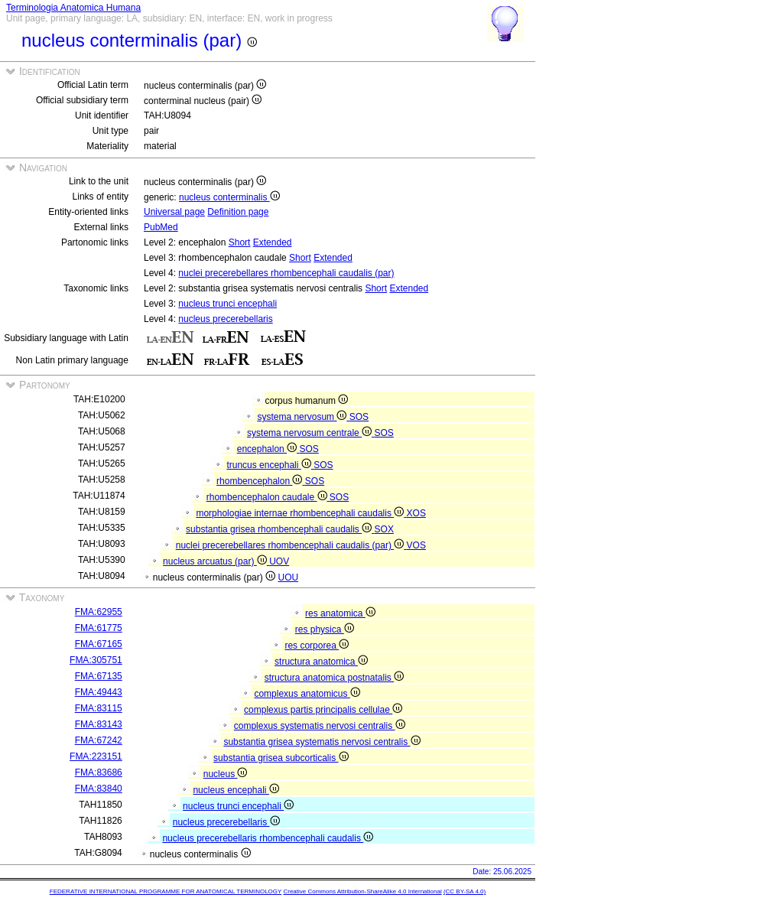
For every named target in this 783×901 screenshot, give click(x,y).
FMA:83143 (98, 724)
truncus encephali (270, 465)
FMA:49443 (98, 692)
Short (240, 242)
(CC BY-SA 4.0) (464, 891)
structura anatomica (321, 661)
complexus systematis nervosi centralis (319, 725)
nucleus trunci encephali (227, 303)
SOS (359, 416)
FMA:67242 (98, 740)
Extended (272, 242)
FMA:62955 (98, 612)
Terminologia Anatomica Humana (73, 7)
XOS (416, 513)
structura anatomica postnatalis (334, 677)
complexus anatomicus (306, 693)
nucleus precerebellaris (225, 319)
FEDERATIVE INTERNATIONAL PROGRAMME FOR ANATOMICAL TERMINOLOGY (165, 891)
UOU (288, 577)
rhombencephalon (260, 481)
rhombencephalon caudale (268, 497)
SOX (384, 529)
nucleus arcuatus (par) (216, 561)
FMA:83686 (98, 772)
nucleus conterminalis (229, 197)
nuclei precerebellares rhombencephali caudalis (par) (286, 273)
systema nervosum (303, 416)
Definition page (237, 212)
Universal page (174, 212)
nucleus (225, 774)
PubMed (161, 227)
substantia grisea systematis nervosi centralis (321, 742)
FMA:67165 (98, 644)
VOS (416, 545)
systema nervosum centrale (310, 433)
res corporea (316, 645)
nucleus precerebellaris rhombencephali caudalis (267, 838)
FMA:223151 (96, 756)
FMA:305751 (96, 660)
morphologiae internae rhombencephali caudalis (301, 513)
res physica (324, 629)
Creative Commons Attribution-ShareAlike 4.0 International (362, 891)
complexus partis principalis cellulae (323, 709)
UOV (279, 561)
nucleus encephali (235, 790)
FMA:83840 (98, 788)
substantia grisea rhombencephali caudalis (280, 529)
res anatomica (340, 613)
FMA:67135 (98, 676)
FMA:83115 (98, 708)
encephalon (268, 449)
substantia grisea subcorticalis (280, 758)
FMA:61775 (98, 628)
